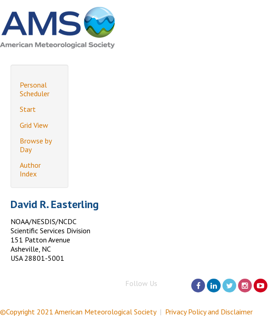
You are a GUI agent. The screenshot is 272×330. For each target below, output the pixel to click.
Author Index (30, 169)
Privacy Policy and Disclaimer (209, 311)
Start (28, 109)
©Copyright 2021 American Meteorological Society (78, 311)
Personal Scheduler (35, 89)
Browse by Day (35, 145)
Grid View (34, 125)
